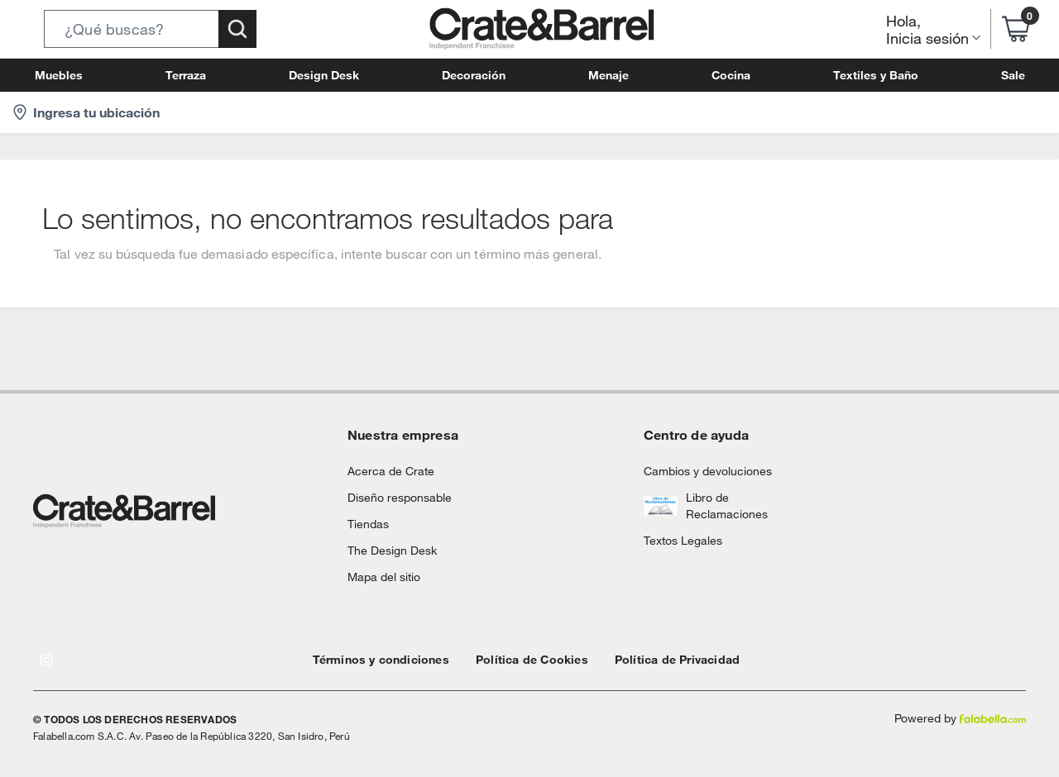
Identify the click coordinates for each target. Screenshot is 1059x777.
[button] (150, 29)
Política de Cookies (507, 659)
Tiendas (365, 523)
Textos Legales (678, 540)
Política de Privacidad (638, 659)
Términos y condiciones (373, 659)
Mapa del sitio (380, 576)
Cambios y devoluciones (701, 471)
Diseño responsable (392, 497)
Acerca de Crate (384, 471)
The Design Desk (387, 550)
